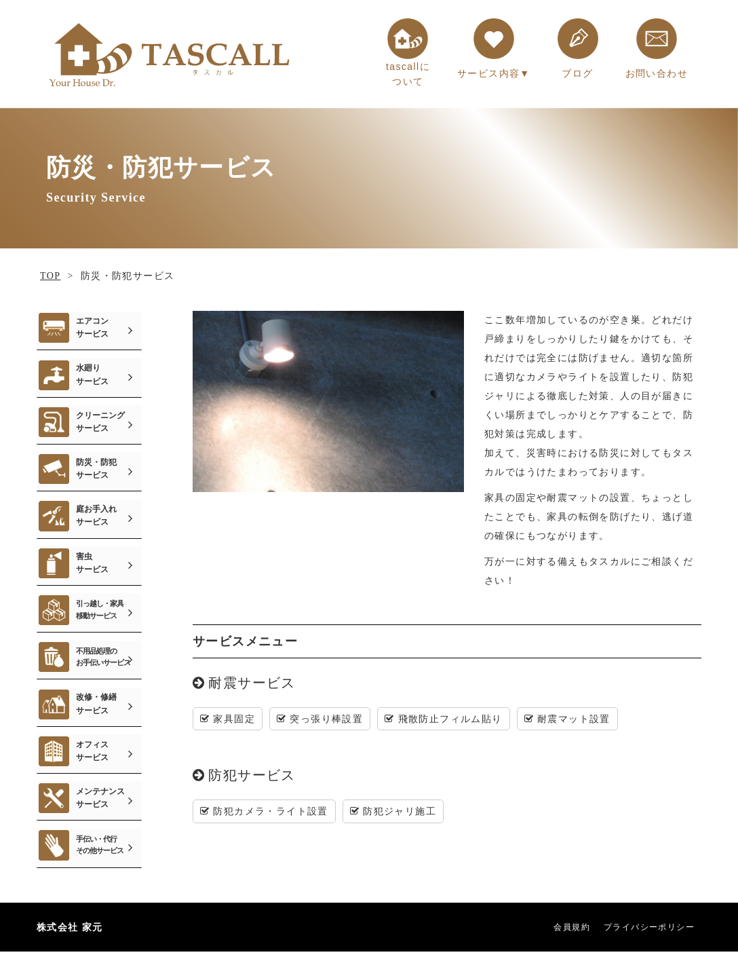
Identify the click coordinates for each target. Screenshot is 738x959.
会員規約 (572, 934)
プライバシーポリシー (649, 934)
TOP (50, 276)
